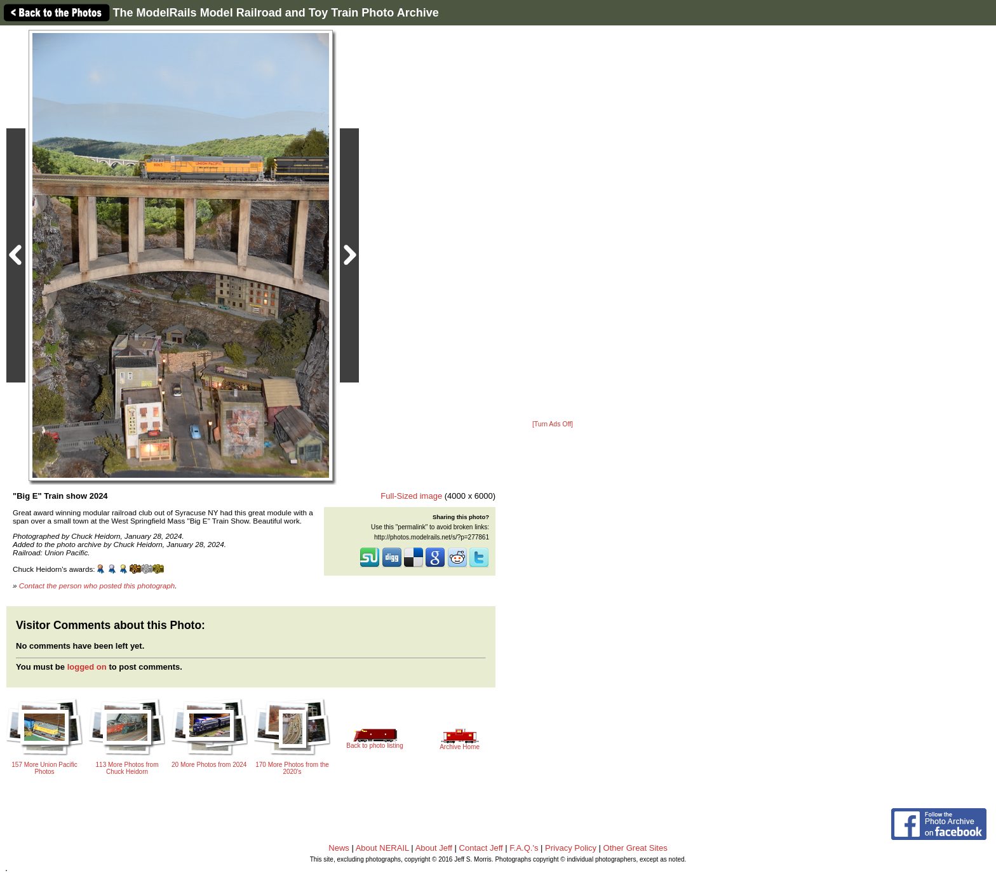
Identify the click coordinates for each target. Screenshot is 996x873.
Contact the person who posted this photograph (97, 585)
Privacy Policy (570, 848)
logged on (87, 667)
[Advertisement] (552, 223)
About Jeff (433, 848)
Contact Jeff (481, 848)
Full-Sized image (411, 496)
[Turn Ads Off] (552, 424)
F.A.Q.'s (523, 848)
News (338, 848)
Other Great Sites (635, 848)
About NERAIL (382, 848)
